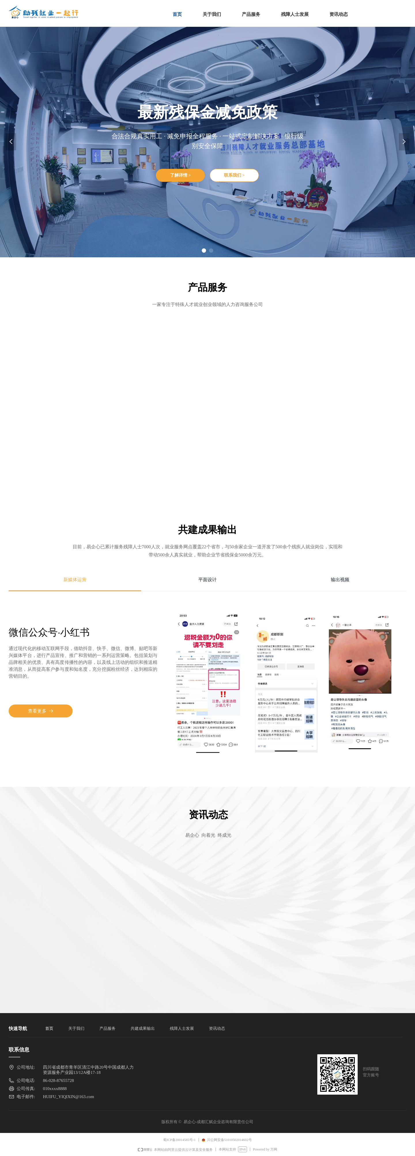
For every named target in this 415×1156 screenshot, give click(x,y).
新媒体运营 (74, 579)
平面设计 (207, 579)
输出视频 (340, 579)
